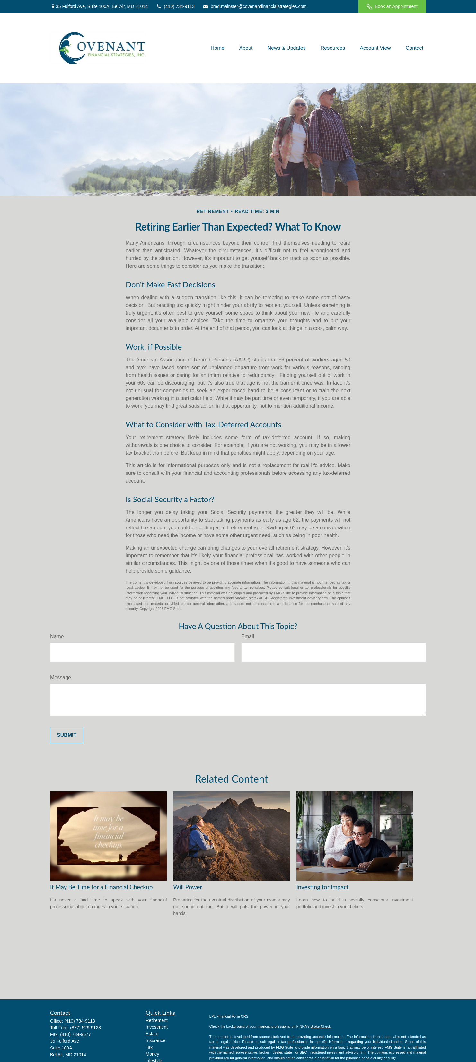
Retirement (157, 1020)
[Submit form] (66, 735)
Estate (152, 1033)
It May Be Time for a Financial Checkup (101, 887)
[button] (217, 48)
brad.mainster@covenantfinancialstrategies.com (255, 6)
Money (152, 1054)
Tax (149, 1047)
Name (57, 636)
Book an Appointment (392, 6)
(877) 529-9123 (85, 1027)
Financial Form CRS (232, 1016)
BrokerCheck (320, 1026)
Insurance (155, 1040)
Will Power (187, 887)
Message (60, 677)
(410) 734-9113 (175, 6)
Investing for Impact (322, 887)
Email (247, 636)
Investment (157, 1027)
